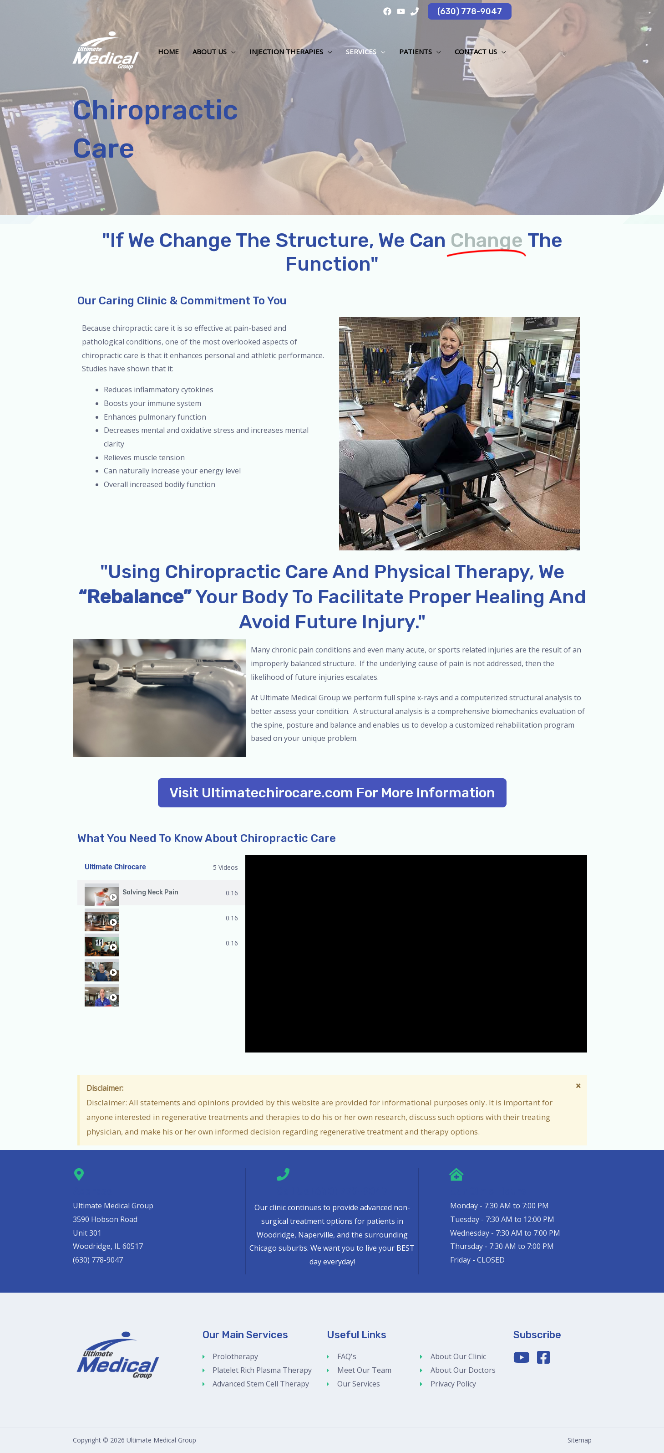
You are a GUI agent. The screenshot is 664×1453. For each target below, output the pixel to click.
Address (92, 1191)
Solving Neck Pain (150, 892)
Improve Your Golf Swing (161, 993)
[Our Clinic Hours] (456, 1174)
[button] (470, 11)
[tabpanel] (416, 954)
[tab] (161, 892)
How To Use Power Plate (160, 917)
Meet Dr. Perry (144, 943)
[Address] (79, 1174)
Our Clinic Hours (488, 1191)
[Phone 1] (415, 11)
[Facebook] (387, 11)
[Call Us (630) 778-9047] (283, 1174)
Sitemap (580, 1440)
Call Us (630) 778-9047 (332, 1191)
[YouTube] (401, 11)
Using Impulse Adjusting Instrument (178, 968)
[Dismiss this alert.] (578, 1085)
